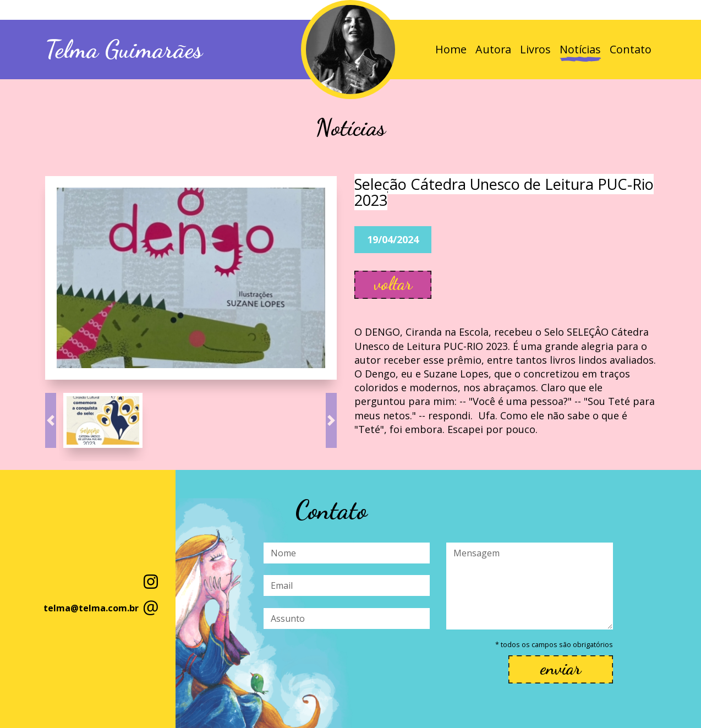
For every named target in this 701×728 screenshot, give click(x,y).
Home (451, 49)
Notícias (580, 49)
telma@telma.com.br (91, 608)
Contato (630, 49)
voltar (393, 283)
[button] (50, 420)
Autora (493, 49)
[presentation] (347, 662)
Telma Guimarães (123, 49)
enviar (560, 668)
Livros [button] (535, 49)
